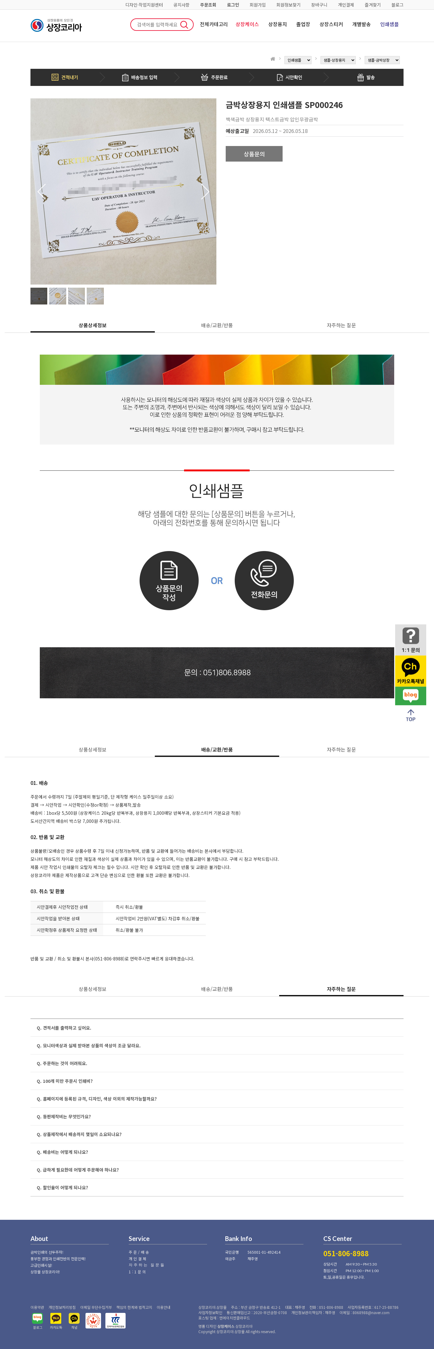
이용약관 (37, 1307)
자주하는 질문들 (147, 1264)
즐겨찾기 (373, 5)
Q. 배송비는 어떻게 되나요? (62, 1152)
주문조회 (208, 5)
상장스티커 (331, 24)
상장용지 (277, 24)
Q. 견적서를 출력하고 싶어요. (64, 1028)
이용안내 (163, 1307)
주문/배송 (139, 1252)
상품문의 (254, 154)
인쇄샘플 (389, 24)
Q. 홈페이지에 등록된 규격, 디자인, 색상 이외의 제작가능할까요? (97, 1099)
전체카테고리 (214, 24)
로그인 (233, 5)
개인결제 (346, 5)
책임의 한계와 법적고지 (134, 1307)
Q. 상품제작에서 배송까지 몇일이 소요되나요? (79, 1134)
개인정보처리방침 (62, 1307)
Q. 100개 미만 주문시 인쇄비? (65, 1081)
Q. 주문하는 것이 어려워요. (62, 1063)
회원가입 (258, 5)
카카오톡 (56, 1327)
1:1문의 (138, 1271)
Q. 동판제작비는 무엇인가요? (64, 1116)
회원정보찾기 (288, 5)
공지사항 (181, 5)
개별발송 (361, 24)
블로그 (397, 5)
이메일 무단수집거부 (96, 1307)
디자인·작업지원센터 (144, 5)
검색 (184, 24)
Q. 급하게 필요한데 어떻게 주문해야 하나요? (78, 1170)
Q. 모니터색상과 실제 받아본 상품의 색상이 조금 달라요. (89, 1045)
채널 (74, 1327)
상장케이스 (247, 24)
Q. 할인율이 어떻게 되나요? (62, 1187)
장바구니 (319, 5)
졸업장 (303, 24)
